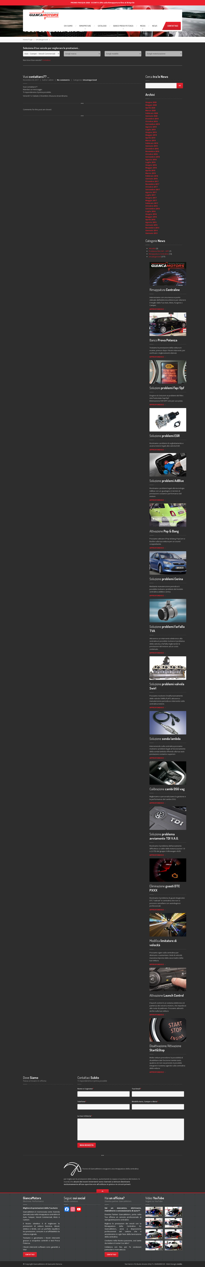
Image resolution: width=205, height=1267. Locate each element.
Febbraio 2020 (151, 113)
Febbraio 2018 (151, 176)
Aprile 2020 (150, 107)
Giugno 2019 (150, 132)
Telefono (81, 1101)
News (154, 26)
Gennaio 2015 (151, 225)
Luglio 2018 (150, 162)
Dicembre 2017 (151, 181)
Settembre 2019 (152, 124)
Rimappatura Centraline (159, 254)
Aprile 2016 (150, 219)
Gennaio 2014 (151, 230)
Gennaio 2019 (151, 146)
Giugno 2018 (150, 165)
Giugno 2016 (150, 214)
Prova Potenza (123, 26)
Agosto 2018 (150, 159)
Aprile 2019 (150, 137)
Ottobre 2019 (151, 121)
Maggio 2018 (151, 167)
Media (142, 26)
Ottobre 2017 (151, 187)
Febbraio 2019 (151, 143)
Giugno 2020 (150, 102)
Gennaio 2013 (151, 233)
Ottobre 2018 (151, 154)
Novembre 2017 (152, 184)
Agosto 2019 (150, 127)
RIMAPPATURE (85, 26)
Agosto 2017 (150, 192)
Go (180, 86)
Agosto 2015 (150, 222)
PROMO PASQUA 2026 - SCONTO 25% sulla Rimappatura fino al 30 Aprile (102, 2)
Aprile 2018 (150, 170)
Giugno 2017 (150, 197)
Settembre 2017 (152, 189)
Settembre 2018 (152, 157)
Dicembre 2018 (151, 148)
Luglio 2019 (150, 129)
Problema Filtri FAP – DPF (159, 251)
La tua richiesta (84, 1116)
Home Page (28, 39)
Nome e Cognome (85, 1089)
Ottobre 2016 (151, 206)
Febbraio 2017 (151, 203)
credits (179, 1264)
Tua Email (136, 1089)
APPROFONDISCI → (157, 309)
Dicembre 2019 (151, 118)
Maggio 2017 (151, 200)
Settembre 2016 (152, 208)
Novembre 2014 (152, 227)
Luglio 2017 (150, 195)
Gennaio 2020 (151, 116)
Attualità (152, 248)
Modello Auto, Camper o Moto (145, 1101)
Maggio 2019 (151, 135)
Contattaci (172, 26)
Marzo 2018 (150, 173)
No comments (63, 80)
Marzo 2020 (150, 110)
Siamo (68, 26)
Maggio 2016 (151, 217)
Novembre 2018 (152, 151)
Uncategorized (42, 39)
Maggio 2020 (151, 105)
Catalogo (102, 26)
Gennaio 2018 (151, 178)
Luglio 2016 (150, 211)
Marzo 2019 (150, 140)
